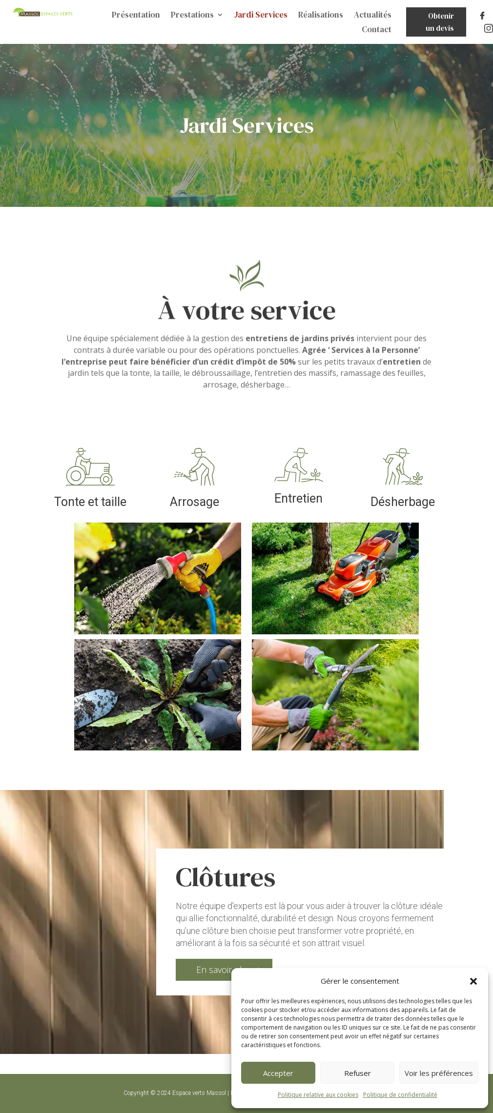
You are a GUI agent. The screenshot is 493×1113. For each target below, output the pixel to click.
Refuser (357, 1073)
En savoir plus (224, 969)
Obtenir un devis (440, 22)
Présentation (136, 15)
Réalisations (320, 15)
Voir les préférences (439, 1073)
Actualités (372, 15)
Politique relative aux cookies (318, 1095)
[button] (473, 981)
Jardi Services (261, 15)
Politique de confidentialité (400, 1095)
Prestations (192, 15)
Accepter (278, 1073)
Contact (376, 30)
